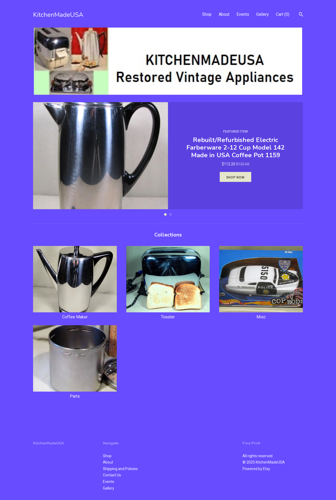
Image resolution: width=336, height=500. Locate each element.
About (224, 14)
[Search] (301, 15)
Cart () (282, 14)
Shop (207, 14)
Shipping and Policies (120, 469)
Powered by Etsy (256, 469)
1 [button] (165, 214)
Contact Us (112, 475)
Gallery (262, 14)
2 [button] (170, 214)
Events (243, 14)
